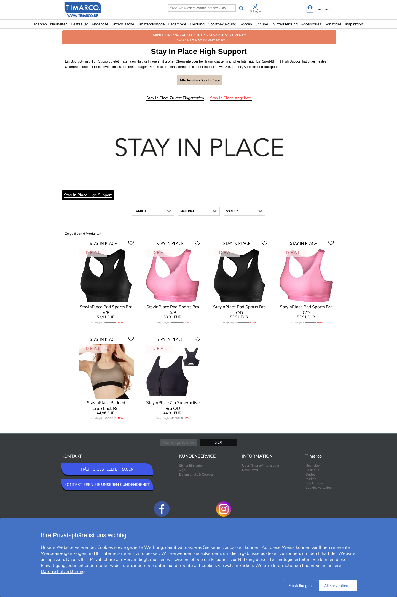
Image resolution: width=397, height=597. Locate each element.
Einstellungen (300, 586)
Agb (182, 470)
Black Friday (314, 483)
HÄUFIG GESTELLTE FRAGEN (107, 469)
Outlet (310, 474)
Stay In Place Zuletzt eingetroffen (175, 98)
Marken (40, 24)
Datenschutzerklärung (63, 572)
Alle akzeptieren (338, 586)
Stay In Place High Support (88, 195)
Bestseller (79, 24)
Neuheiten (59, 24)
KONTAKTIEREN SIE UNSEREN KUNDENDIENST (107, 484)
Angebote (99, 24)
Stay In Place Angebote (231, 98)
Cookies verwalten (319, 487)
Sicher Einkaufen (191, 465)
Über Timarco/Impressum (260, 465)
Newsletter (250, 470)
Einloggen (255, 11)
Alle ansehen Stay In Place (199, 80)
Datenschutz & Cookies (196, 474)
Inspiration (354, 24)
